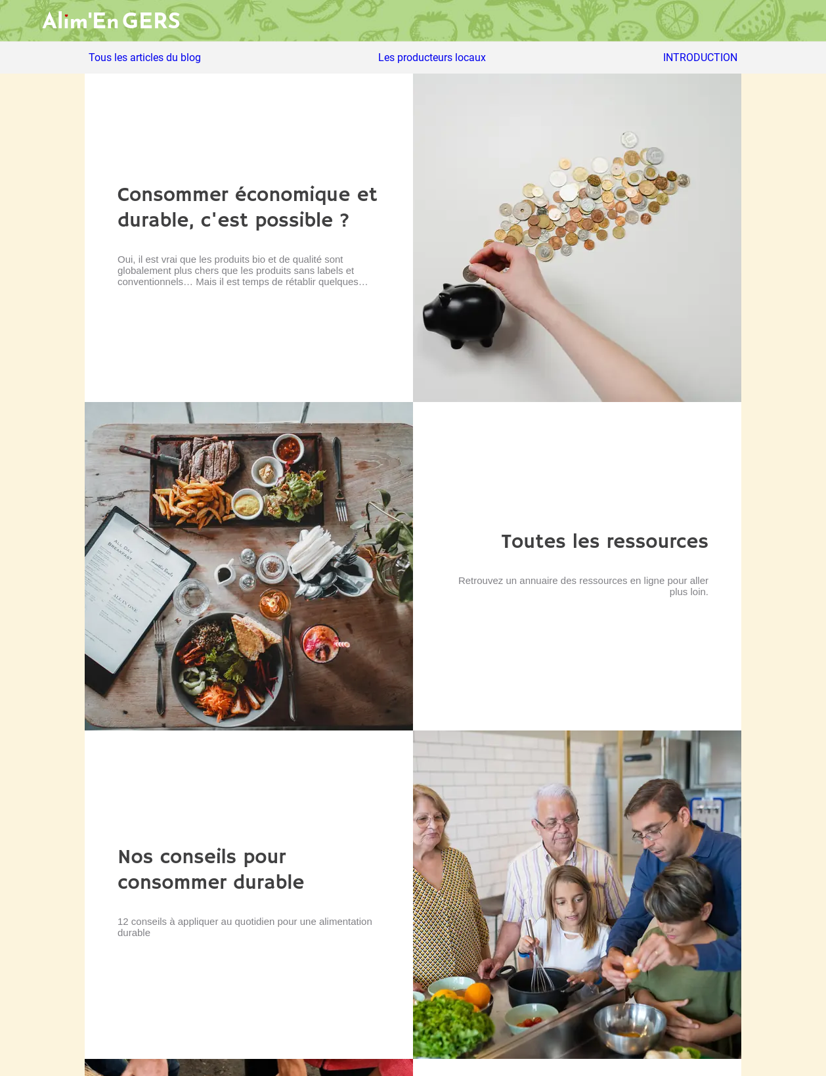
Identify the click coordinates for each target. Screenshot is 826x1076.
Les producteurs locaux (432, 58)
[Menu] (21, 21)
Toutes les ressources (604, 542)
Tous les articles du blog (145, 58)
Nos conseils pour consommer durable (211, 870)
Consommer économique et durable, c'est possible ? (248, 208)
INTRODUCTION (700, 58)
